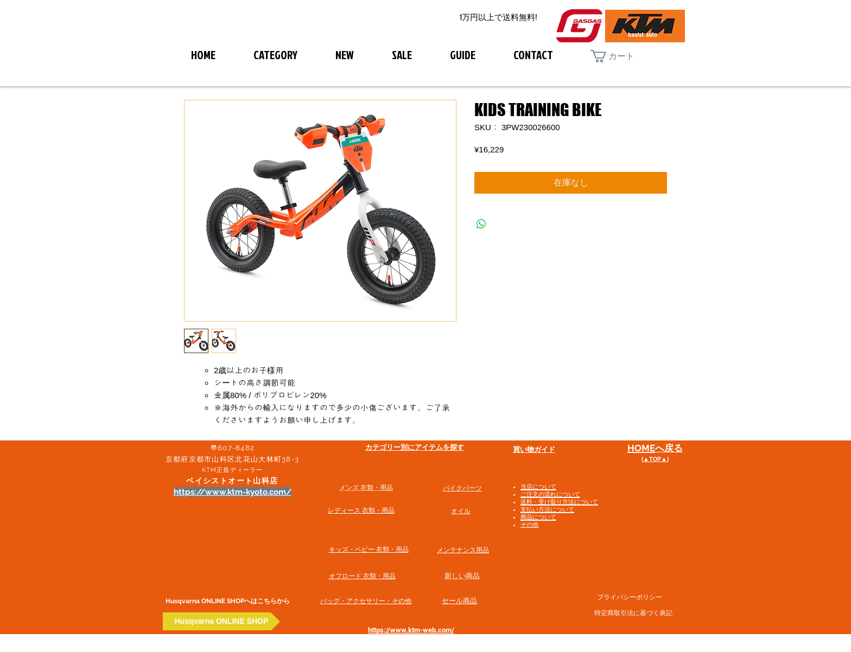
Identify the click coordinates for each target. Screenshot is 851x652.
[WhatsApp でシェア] (481, 224)
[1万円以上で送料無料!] (498, 17)
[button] (621, 56)
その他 (529, 524)
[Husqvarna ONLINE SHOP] (221, 621)
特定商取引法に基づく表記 (633, 613)
